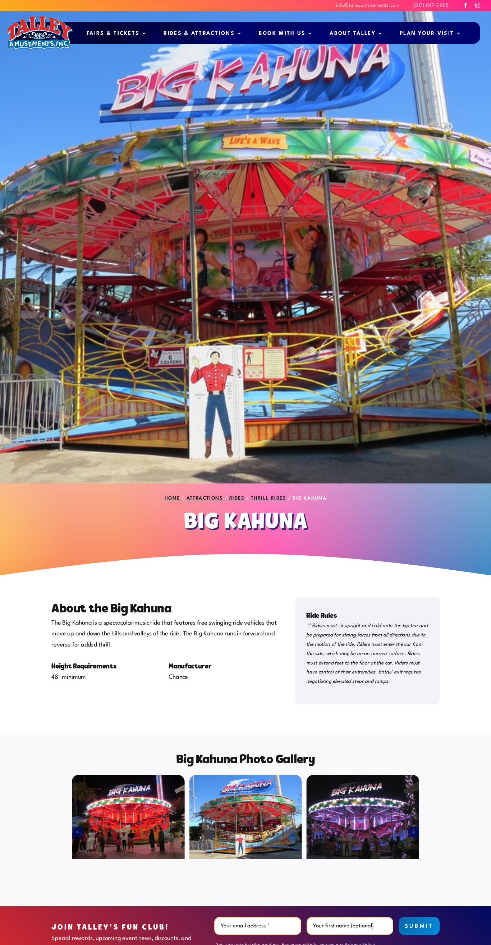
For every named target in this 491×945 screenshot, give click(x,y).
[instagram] (477, 5)
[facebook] (465, 5)
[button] (77, 831)
